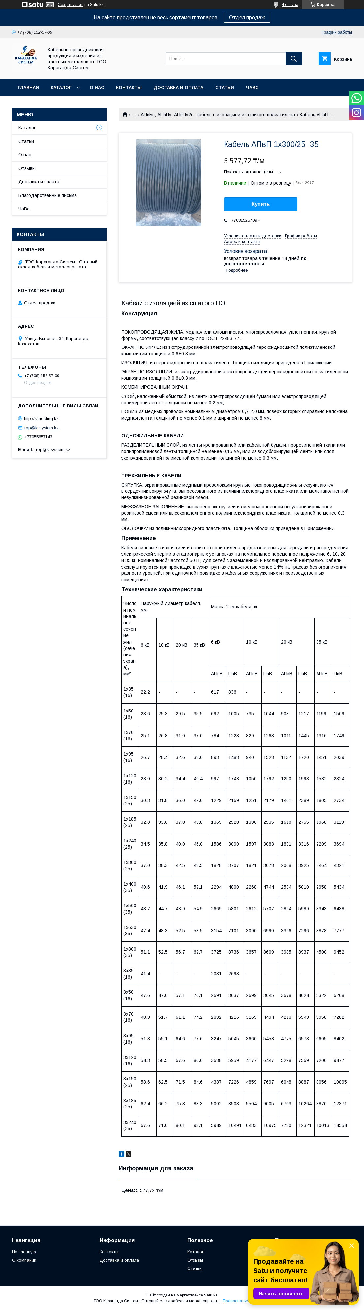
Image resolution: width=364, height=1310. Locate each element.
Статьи (224, 87)
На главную (24, 1251)
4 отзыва (290, 4)
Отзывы (27, 168)
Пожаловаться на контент (247, 1301)
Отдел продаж (247, 17)
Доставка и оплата (178, 87)
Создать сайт (70, 4)
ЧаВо (252, 87)
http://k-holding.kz (41, 418)
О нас (97, 87)
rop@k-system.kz (41, 427)
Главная (28, 87)
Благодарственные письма (47, 195)
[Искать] (294, 58)
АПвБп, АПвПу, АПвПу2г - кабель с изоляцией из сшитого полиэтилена (218, 114)
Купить (261, 204)
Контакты (129, 87)
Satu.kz (211, 1295)
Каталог (61, 87)
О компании (24, 1260)
